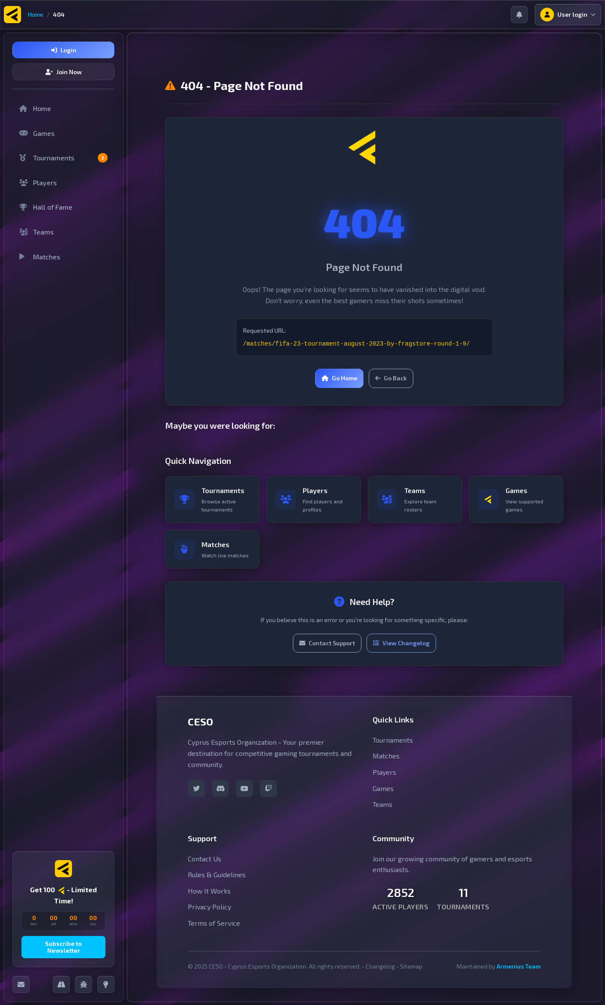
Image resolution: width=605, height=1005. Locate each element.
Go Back (391, 378)
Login (63, 50)
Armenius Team (519, 966)
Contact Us (204, 859)
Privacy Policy (209, 907)
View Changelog (401, 643)
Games (36, 133)
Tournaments (63, 157)
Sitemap (411, 966)
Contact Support (327, 643)
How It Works (209, 891)
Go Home (339, 378)
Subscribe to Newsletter (63, 947)
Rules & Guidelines (217, 874)
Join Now (63, 71)
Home (35, 14)
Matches (39, 257)
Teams (36, 232)
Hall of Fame (45, 207)
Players (38, 182)
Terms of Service (214, 923)
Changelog (380, 966)
